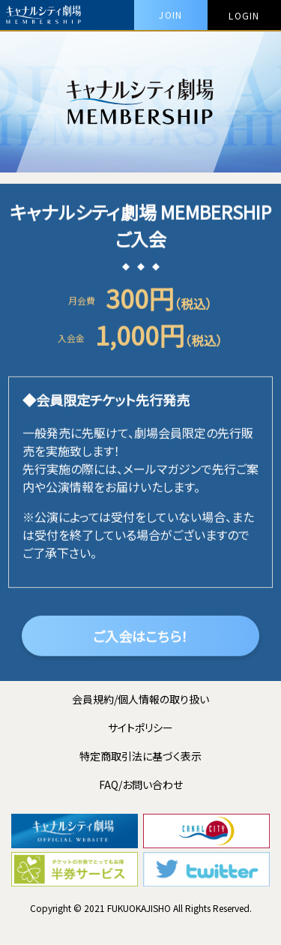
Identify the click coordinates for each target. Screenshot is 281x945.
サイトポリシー (140, 727)
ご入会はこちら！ (140, 638)
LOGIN (244, 15)
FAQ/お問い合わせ (141, 784)
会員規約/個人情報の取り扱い (140, 699)
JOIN (170, 14)
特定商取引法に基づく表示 (140, 756)
